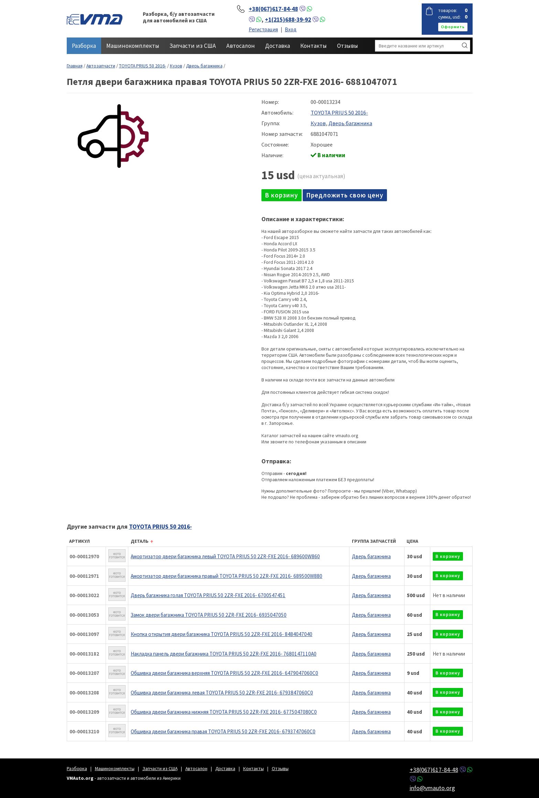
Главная (75, 66)
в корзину (281, 195)
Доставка (277, 46)
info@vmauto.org (432, 788)
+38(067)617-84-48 (273, 9)
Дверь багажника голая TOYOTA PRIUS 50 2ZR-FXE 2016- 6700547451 (208, 595)
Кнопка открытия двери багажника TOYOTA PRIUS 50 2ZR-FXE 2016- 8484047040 (221, 634)
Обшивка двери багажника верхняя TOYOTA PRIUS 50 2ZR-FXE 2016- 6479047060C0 (224, 673)
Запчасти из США (193, 46)
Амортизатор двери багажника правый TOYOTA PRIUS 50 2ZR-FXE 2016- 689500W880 (226, 576)
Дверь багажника (204, 66)
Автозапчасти (100, 66)
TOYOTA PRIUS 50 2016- (142, 66)
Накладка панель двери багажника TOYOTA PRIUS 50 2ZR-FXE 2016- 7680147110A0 (223, 653)
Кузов (176, 66)
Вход (291, 29)
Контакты (313, 46)
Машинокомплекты (132, 46)
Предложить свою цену (345, 195)
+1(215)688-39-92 (288, 19)
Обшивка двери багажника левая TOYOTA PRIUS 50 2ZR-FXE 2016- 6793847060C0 (222, 692)
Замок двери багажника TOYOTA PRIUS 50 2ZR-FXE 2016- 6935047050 (209, 615)
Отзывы (347, 46)
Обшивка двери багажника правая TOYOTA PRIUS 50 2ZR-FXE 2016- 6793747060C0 (223, 731)
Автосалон (240, 46)
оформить (453, 26)
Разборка (84, 46)
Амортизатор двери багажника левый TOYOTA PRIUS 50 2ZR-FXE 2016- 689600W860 (225, 556)
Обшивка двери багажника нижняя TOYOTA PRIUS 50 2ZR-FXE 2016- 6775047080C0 (224, 712)
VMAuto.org (94, 18)
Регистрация (263, 29)
